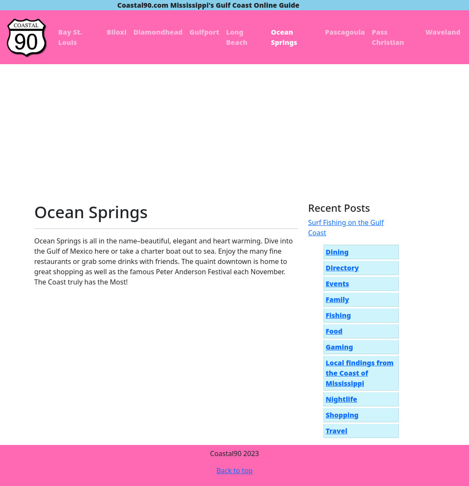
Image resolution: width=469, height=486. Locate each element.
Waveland (442, 32)
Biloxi (116, 32)
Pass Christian (388, 37)
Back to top (235, 470)
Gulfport (205, 32)
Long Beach (236, 37)
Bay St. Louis (70, 37)
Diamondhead (158, 32)
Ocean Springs (284, 37)
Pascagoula (345, 32)
